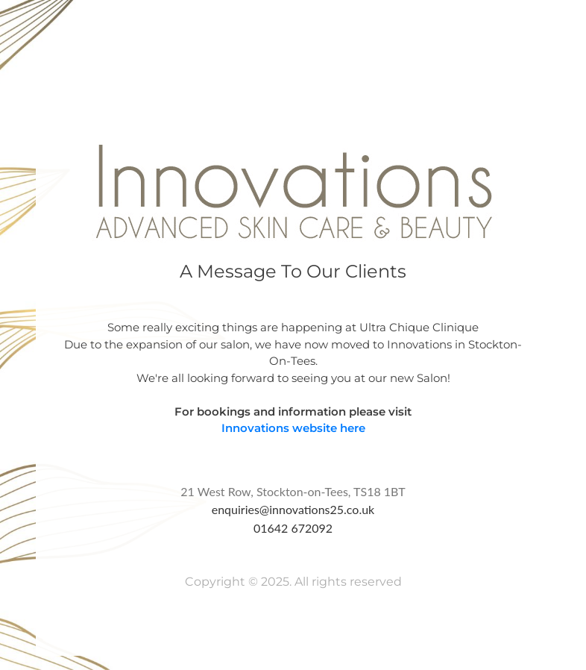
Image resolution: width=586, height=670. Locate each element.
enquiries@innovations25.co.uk (293, 509)
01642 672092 (293, 528)
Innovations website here (293, 428)
